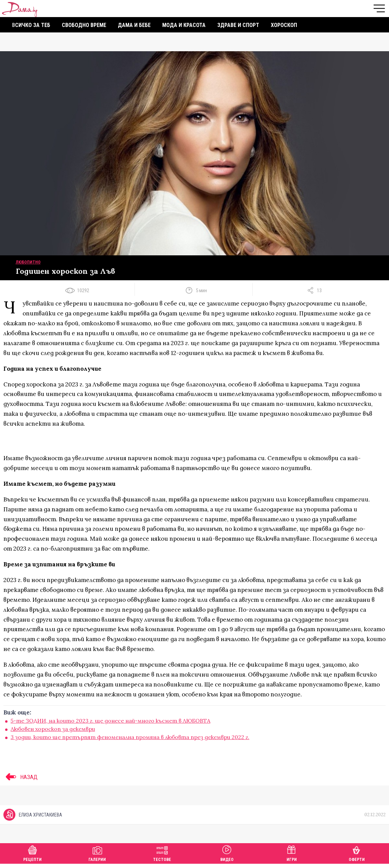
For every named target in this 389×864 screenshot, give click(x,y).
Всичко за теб (31, 25)
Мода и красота (184, 25)
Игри (291, 852)
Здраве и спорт (238, 25)
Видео (227, 852)
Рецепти (32, 852)
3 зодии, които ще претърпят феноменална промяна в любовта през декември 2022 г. (130, 737)
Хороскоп (284, 25)
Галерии (97, 852)
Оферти (357, 852)
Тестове (162, 852)
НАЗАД (20, 777)
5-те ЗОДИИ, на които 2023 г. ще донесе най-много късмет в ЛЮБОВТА (110, 720)
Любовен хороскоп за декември (53, 728)
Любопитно (28, 262)
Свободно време (84, 25)
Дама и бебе (134, 25)
